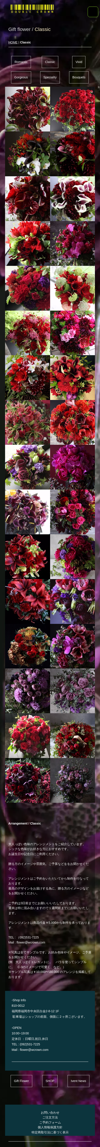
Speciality (50, 77)
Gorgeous (21, 77)
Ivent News (78, 1081)
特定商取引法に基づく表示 (50, 1132)
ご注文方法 (50, 1117)
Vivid (78, 62)
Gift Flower (21, 1081)
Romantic (21, 62)
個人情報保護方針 (50, 1127)
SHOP (49, 1081)
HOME (13, 42)
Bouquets (78, 77)
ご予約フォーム (50, 1122)
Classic (50, 62)
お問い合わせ (50, 1112)
